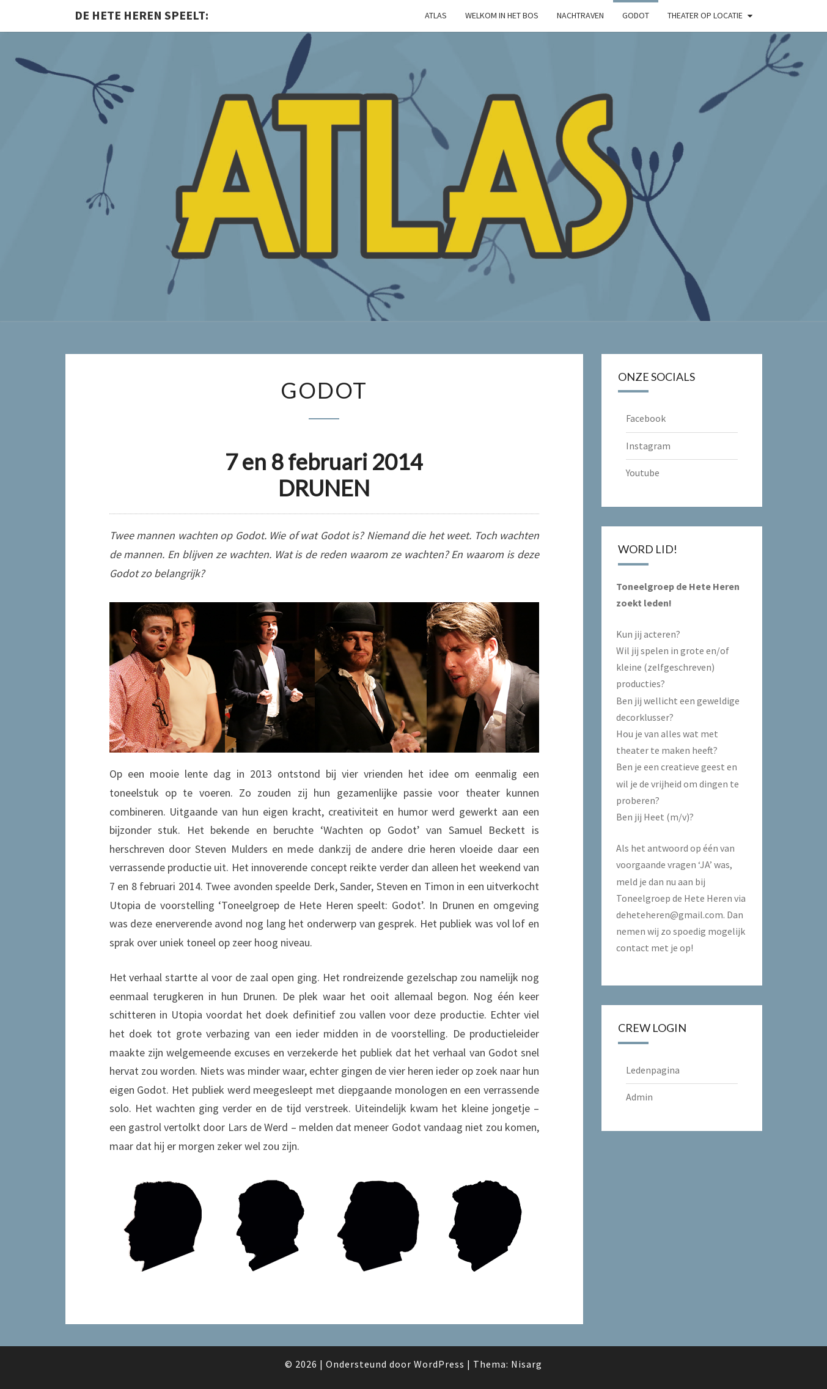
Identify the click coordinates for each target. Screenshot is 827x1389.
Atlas (436, 15)
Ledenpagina (653, 1070)
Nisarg (526, 1364)
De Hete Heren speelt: (141, 15)
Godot (635, 15)
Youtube (643, 472)
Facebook (646, 418)
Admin (639, 1097)
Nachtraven (580, 15)
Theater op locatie (705, 15)
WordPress (439, 1364)
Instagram (648, 446)
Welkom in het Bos (501, 15)
